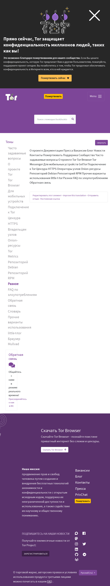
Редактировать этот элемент (47, 195)
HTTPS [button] (13, 223)
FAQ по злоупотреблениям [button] (16, 292)
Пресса (80, 488)
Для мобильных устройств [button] (16, 196)
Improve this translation (74, 195)
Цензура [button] (14, 218)
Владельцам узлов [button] (16, 232)
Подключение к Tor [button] (16, 209)
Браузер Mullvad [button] (14, 341)
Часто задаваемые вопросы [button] (16, 153)
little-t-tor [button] (14, 333)
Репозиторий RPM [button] (16, 275)
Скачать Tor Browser (54, 449)
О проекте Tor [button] (14, 169)
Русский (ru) (87, 572)
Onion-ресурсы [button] (14, 242)
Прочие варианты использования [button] (16, 322)
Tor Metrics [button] (13, 253)
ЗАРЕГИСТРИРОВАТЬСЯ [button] (35, 553)
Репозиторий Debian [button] (16, 264)
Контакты (82, 482)
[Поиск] (52, 119)
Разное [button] (13, 283)
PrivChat (81, 494)
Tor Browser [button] (14, 182)
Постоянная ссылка (50, 198)
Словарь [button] (14, 311)
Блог (78, 476)
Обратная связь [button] (15, 303)
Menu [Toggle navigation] (96, 96)
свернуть (101, 142)
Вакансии (82, 470)
